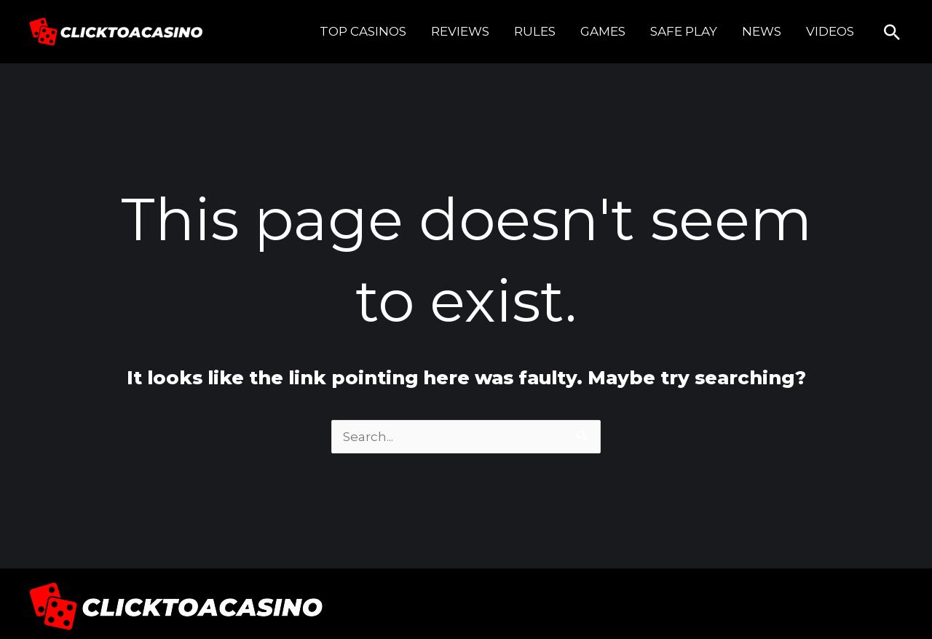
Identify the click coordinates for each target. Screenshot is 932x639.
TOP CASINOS (363, 31)
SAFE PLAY (683, 31)
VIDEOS (830, 31)
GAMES (602, 31)
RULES (535, 31)
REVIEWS (460, 31)
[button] (892, 32)
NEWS (761, 31)
